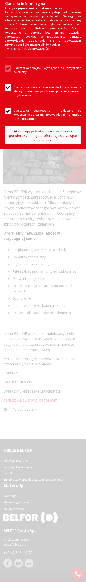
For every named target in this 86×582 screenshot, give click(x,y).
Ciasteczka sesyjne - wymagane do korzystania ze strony (47, 70)
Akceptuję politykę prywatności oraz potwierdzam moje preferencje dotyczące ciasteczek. (43, 135)
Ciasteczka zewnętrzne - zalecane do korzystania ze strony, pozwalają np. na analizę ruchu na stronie (47, 114)
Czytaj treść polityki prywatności (27, 49)
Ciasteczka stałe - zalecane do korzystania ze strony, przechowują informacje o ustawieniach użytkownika (47, 91)
